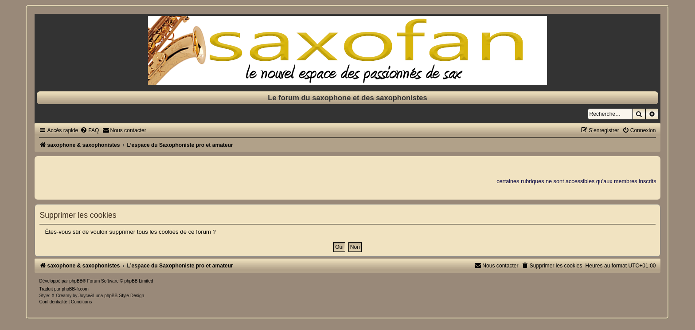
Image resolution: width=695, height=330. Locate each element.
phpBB (75, 281)
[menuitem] (89, 130)
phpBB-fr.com (75, 289)
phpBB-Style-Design (124, 295)
